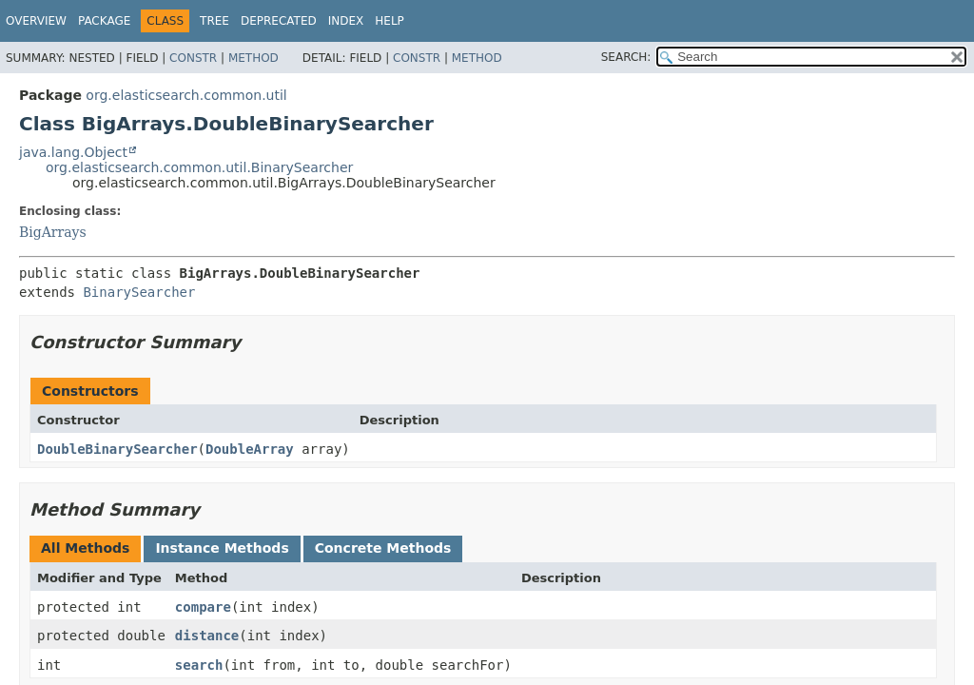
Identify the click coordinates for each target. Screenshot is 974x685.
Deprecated (279, 21)
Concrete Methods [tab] (383, 548)
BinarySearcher (139, 292)
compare (203, 607)
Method (253, 58)
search (199, 665)
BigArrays (53, 232)
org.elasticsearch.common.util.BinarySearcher (199, 167)
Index (346, 21)
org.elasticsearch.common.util (186, 95)
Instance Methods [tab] (221, 548)
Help (389, 21)
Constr (193, 58)
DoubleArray (249, 449)
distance (207, 635)
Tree (214, 21)
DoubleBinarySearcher (117, 449)
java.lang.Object (73, 152)
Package (104, 21)
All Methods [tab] (85, 548)
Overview (36, 21)
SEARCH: (626, 57)
